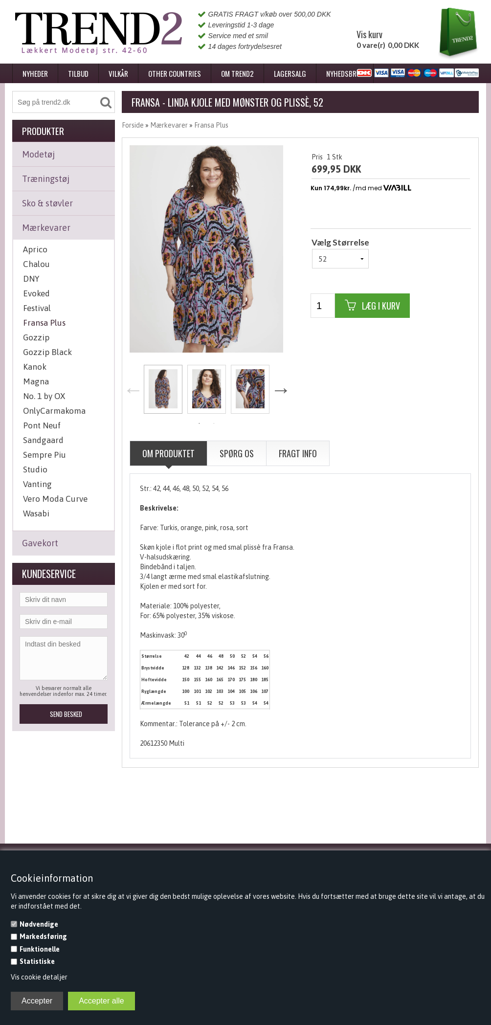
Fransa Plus (44, 323)
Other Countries (174, 73)
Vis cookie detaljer (39, 977)
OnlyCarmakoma (54, 411)
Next (280, 390)
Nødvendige (39, 924)
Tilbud (78, 73)
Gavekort (40, 543)
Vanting (37, 484)
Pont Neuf (42, 425)
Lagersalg (290, 73)
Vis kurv (369, 34)
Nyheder (35, 73)
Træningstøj (45, 179)
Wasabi (36, 513)
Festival (37, 308)
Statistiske (37, 961)
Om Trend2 (237, 73)
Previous (133, 390)
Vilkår (118, 73)
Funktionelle (40, 949)
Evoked (36, 293)
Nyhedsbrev (344, 73)
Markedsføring (43, 936)
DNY (31, 279)
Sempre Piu (44, 455)
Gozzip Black (47, 352)
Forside (133, 125)
